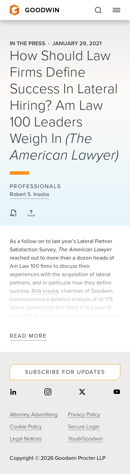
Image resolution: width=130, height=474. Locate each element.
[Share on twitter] (82, 393)
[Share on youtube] (116, 393)
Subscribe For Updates (65, 372)
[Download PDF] (13, 214)
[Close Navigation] (116, 10)
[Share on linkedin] (13, 393)
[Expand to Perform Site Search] (98, 10)
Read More (28, 336)
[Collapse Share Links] (31, 213)
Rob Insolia (45, 291)
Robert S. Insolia (29, 194)
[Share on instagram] (47, 393)
